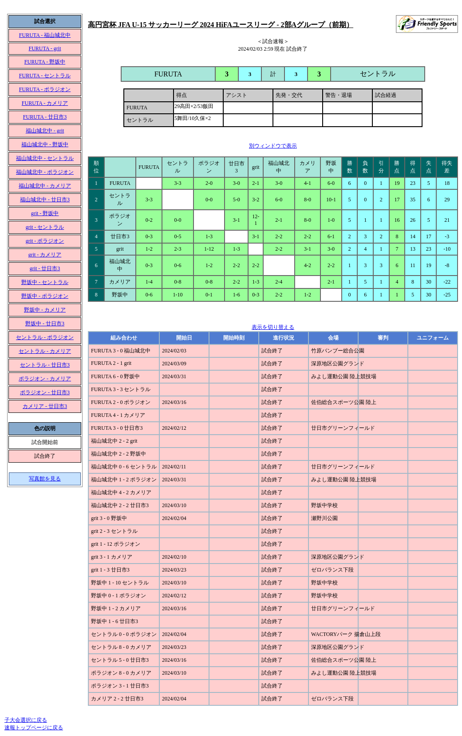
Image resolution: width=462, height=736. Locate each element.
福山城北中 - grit (45, 131)
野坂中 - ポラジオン (44, 296)
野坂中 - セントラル (44, 282)
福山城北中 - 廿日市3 (45, 199)
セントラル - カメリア (45, 351)
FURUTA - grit (44, 48)
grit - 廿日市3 (45, 268)
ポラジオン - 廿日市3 (45, 392)
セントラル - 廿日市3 (45, 365)
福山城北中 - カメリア (45, 186)
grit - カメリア (45, 255)
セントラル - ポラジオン (45, 337)
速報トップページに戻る (33, 727)
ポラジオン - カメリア (45, 379)
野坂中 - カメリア (45, 310)
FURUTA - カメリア (45, 103)
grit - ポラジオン (45, 241)
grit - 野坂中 (45, 213)
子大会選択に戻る (25, 720)
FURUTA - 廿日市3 (45, 117)
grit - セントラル (45, 227)
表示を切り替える (273, 327)
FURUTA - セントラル (45, 75)
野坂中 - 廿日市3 (44, 323)
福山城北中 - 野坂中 (44, 144)
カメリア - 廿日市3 (45, 406)
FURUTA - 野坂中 (44, 62)
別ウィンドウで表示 (273, 146)
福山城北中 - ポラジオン (45, 172)
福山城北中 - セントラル (45, 158)
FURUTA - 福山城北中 (45, 35)
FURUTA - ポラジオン (45, 89)
